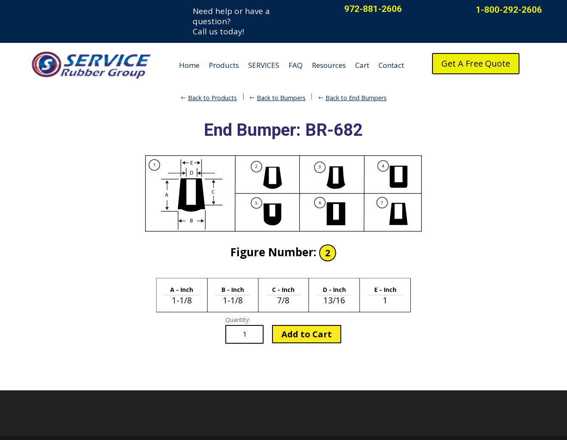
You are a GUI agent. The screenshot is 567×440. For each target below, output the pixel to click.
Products (224, 65)
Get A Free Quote (475, 63)
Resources (329, 65)
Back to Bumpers (281, 98)
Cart (362, 65)
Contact (391, 65)
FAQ (296, 65)
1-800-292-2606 (509, 10)
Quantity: (237, 320)
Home (189, 65)
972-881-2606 (373, 9)
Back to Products (212, 98)
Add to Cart (306, 334)
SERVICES (263, 65)
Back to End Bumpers (356, 98)
